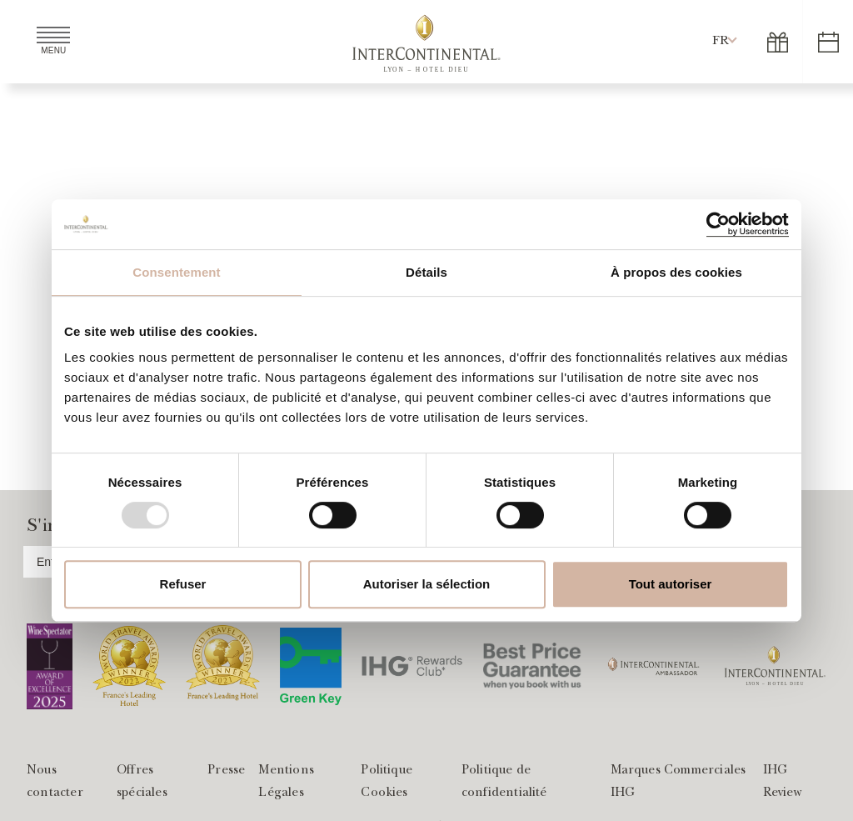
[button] (720, 41)
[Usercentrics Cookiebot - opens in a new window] (716, 224)
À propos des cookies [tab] (676, 272)
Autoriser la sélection (427, 584)
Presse (226, 771)
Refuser (183, 584)
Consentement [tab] (176, 272)
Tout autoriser (670, 584)
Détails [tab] (426, 272)
